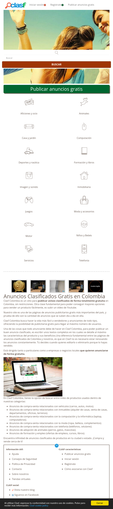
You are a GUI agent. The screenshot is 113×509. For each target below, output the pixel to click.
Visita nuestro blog (23, 489)
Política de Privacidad (23, 464)
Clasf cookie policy (39, 505)
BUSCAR (56, 64)
